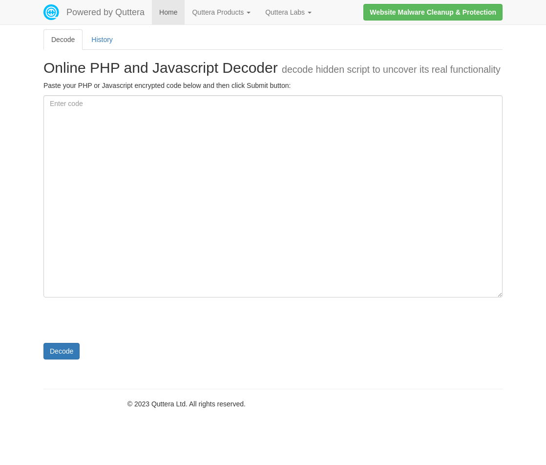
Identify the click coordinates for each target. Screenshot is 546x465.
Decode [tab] (63, 39)
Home (168, 12)
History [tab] (102, 39)
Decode (61, 351)
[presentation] (117, 324)
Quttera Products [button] (221, 12)
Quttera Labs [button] (288, 12)
